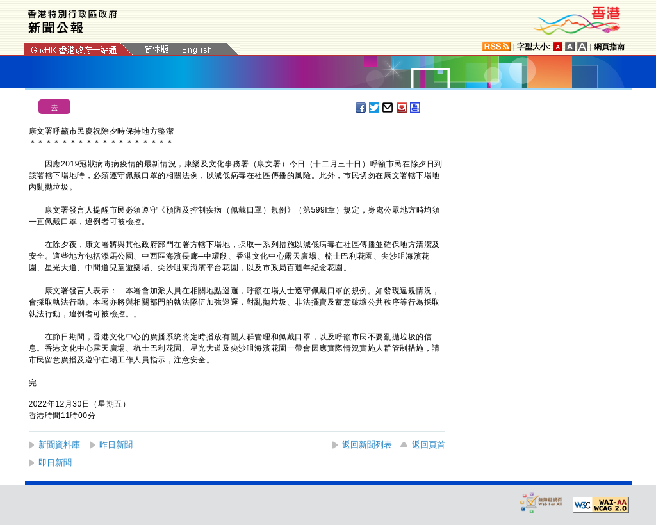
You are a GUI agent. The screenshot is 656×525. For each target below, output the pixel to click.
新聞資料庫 (59, 444)
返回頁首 (428, 444)
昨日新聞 (116, 444)
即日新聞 (55, 462)
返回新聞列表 (367, 444)
